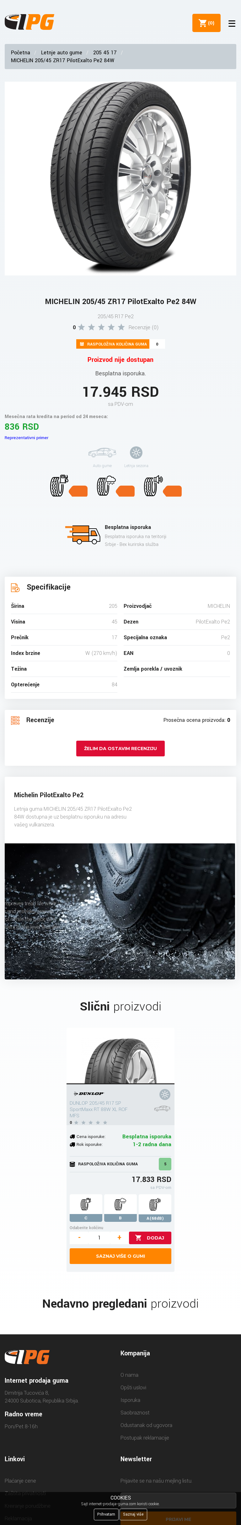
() (210, 23)
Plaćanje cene (20, 1480)
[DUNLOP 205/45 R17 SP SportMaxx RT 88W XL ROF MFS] (120, 1056)
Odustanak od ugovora (146, 1425)
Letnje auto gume (61, 52)
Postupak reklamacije (144, 1437)
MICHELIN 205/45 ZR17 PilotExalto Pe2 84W (62, 60)
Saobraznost (135, 1412)
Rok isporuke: (90, 1144)
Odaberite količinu (86, 1228)
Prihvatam (106, 1514)
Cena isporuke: (91, 1137)
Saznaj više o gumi (120, 1256)
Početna (20, 52)
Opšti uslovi (133, 1387)
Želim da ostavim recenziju (120, 748)
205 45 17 (105, 52)
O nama (129, 1375)
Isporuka (130, 1400)
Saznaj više (133, 1514)
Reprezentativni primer (26, 438)
